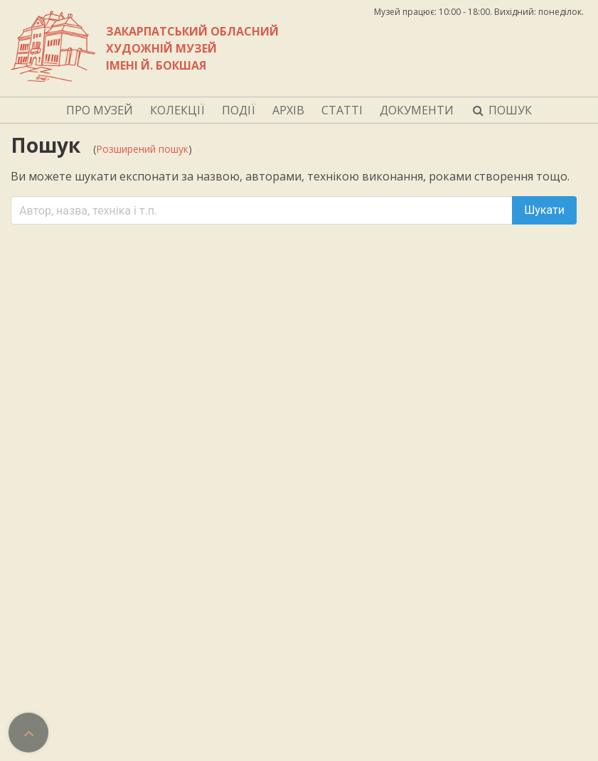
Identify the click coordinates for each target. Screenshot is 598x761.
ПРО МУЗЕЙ (99, 110)
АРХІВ (288, 110)
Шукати (544, 210)
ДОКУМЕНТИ (417, 110)
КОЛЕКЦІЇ (177, 110)
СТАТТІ (342, 110)
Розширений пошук (142, 149)
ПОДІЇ (238, 110)
